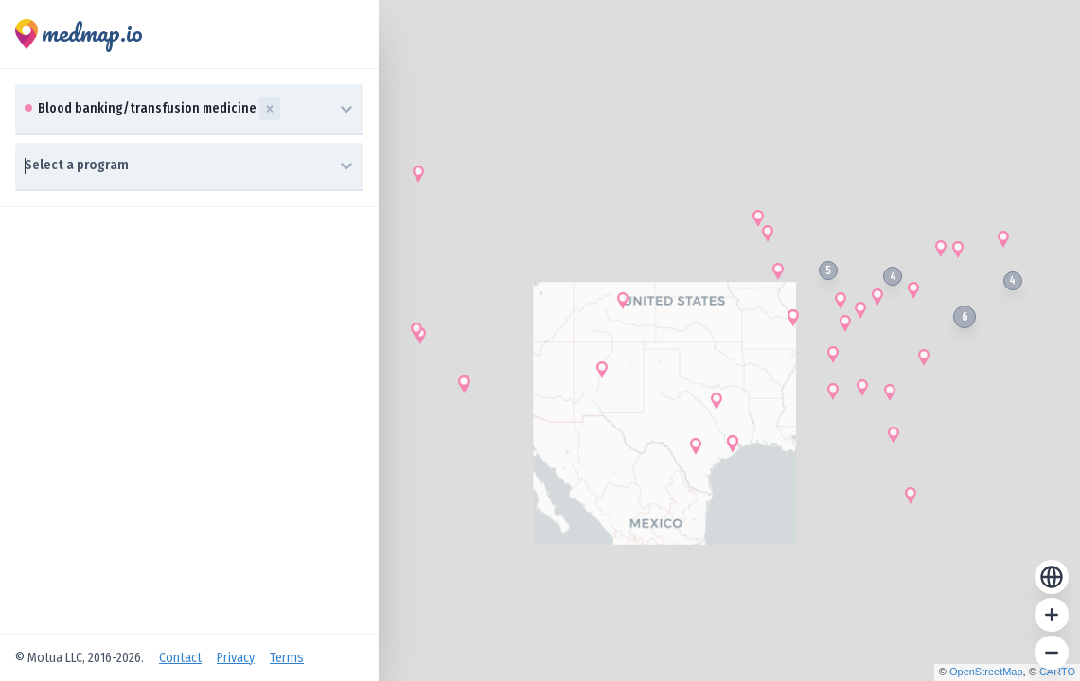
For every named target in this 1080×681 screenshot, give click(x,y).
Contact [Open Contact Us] (180, 658)
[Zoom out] (1052, 653)
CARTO (1057, 671)
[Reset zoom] (1052, 577)
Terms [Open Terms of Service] (287, 658)
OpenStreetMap (986, 671)
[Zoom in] (1052, 615)
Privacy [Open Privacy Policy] (236, 658)
